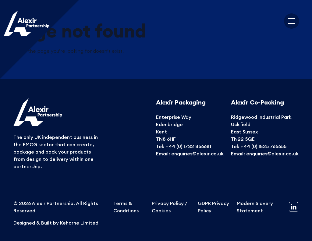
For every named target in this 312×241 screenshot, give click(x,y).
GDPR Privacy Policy (213, 207)
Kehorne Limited (79, 223)
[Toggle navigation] (291, 21)
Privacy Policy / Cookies (169, 207)
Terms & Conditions (126, 207)
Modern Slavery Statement (255, 207)
